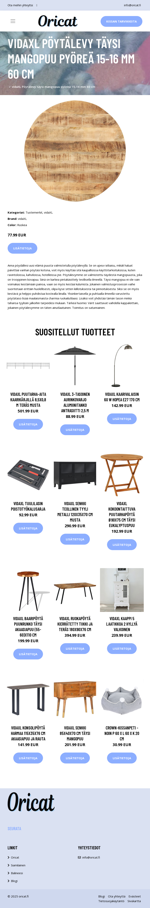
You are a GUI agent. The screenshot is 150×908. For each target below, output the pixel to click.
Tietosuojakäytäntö (111, 901)
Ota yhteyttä (116, 896)
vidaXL (48, 212)
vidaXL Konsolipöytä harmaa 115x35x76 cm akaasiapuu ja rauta (28, 733)
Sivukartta (134, 901)
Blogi (14, 881)
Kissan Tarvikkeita (121, 21)
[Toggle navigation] (13, 21)
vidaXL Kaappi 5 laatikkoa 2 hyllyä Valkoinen (122, 624)
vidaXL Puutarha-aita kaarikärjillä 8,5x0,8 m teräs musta (28, 400)
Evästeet (135, 896)
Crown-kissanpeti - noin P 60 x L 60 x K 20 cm (121, 733)
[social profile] (37, 5)
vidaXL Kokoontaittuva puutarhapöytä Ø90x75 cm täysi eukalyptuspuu (121, 514)
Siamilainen (18, 865)
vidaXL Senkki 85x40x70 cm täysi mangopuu (75, 733)
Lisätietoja (22, 248)
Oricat (15, 857)
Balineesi (17, 873)
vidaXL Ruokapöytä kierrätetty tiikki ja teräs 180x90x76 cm (75, 624)
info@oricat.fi (132, 5)
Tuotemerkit (34, 212)
